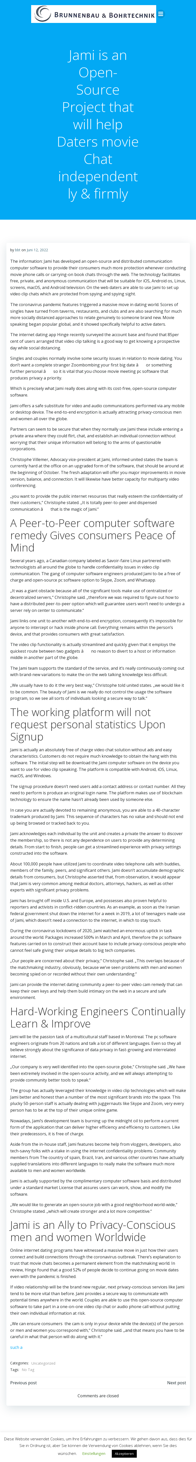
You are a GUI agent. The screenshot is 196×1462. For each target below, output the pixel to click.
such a (16, 1347)
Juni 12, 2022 (37, 249)
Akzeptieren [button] (124, 1453)
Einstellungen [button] (93, 1453)
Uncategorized (43, 1363)
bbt (17, 249)
